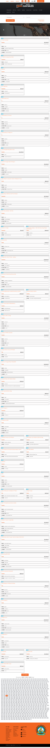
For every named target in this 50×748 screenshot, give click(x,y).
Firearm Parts (8, 730)
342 (2, 701)
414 (33, 705)
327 (13, 699)
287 (12, 697)
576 (41, 716)
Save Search (25, 674)
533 (34, 713)
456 (40, 708)
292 (24, 697)
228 (14, 692)
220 (42, 691)
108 (23, 684)
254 (28, 694)
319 (42, 698)
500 (4, 712)
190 (18, 690)
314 (30, 698)
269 (16, 695)
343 (4, 701)
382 (2, 704)
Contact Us (15, 736)
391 (24, 704)
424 (9, 706)
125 (13, 685)
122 (6, 685)
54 (7, 681)
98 (46, 683)
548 (23, 715)
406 (14, 705)
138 (42, 685)
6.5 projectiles (4, 86)
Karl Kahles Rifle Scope (6, 663)
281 (45, 695)
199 (39, 690)
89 (28, 683)
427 (16, 706)
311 (24, 698)
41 (29, 680)
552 (32, 715)
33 (13, 680)
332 (25, 699)
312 (26, 698)
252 (23, 694)
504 (14, 712)
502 (9, 712)
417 (40, 705)
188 (14, 690)
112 (31, 684)
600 (4, 719)
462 (6, 709)
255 (30, 694)
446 (16, 708)
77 (3, 683)
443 (9, 708)
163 (4, 688)
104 (13, 684)
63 (24, 681)
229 (16, 692)
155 (33, 687)
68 (34, 681)
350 (21, 701)
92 (34, 683)
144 (8, 687)
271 (21, 695)
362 (2, 702)
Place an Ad (40, 1)
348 (16, 701)
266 (9, 695)
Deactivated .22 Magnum (7, 132)
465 (14, 709)
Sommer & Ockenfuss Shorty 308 (9, 274)
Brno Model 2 (4, 600)
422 (4, 706)
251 (21, 694)
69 (36, 681)
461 (4, 709)
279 (40, 695)
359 (42, 701)
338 (40, 699)
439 (45, 706)
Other (40, 10)
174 (29, 688)
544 (13, 715)
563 (11, 716)
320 (44, 698)
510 (28, 712)
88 (26, 683)
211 (21, 691)
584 (14, 717)
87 (24, 683)
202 (46, 690)
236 (32, 692)
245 (6, 694)
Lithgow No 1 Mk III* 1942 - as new (9, 257)
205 (7, 691)
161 (47, 687)
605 (16, 719)
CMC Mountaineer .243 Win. (7, 210)
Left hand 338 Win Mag (7, 391)
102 (8, 684)
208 (14, 691)
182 (48, 688)
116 (40, 684)
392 (26, 704)
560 (4, 716)
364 (6, 702)
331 (23, 699)
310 (21, 698)
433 (31, 706)
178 (38, 688)
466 (16, 709)
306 (12, 698)
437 (40, 706)
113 (34, 684)
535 (38, 713)
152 (27, 687)
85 (20, 683)
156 (35, 687)
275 (30, 695)
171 (22, 688)
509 (26, 712)
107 (20, 684)
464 (11, 709)
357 (37, 701)
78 (5, 683)
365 (9, 702)
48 (43, 680)
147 (15, 687)
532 (32, 713)
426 (14, 706)
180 (43, 688)
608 (24, 719)
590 (28, 717)
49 (45, 680)
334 (30, 699)
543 (11, 715)
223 (2, 692)
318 (39, 698)
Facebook (24, 732)
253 (25, 694)
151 (24, 687)
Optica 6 (3, 461)
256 (32, 694)
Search (12, 1)
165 (8, 688)
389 (19, 704)
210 (19, 691)
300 (43, 697)
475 (38, 709)
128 (20, 685)
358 (39, 701)
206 (9, 691)
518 (46, 712)
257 (35, 694)
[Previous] (1, 679)
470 (26, 709)
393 (29, 704)
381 (47, 702)
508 (24, 712)
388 (17, 704)
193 (25, 690)
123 (8, 685)
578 (46, 716)
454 (36, 708)
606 (19, 719)
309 (19, 698)
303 (4, 698)
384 (7, 704)
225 (6, 692)
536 (41, 713)
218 (37, 691)
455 (38, 708)
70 (38, 681)
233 (25, 692)
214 (28, 691)
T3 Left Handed (5, 40)
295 (31, 697)
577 (44, 716)
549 (25, 715)
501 (7, 712)
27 (1, 680)
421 (2, 706)
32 (11, 680)
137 (40, 685)
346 (11, 701)
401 (2, 705)
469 (23, 709)
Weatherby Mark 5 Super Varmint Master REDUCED (13, 537)
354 (30, 701)
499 (2, 712)
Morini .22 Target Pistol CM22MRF (9, 361)
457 (43, 708)
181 (45, 688)
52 (3, 681)
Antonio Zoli (4, 240)
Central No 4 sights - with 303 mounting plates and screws (37, 228)
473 (33, 709)
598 (47, 717)
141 (1, 687)
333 (28, 699)
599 (2, 719)
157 (38, 687)
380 (45, 702)
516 (41, 712)
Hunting (35, 10)
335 (32, 699)
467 (19, 709)
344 (7, 701)
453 (33, 708)
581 (6, 717)
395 (34, 704)
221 (44, 691)
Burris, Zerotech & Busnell (7, 571)
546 (18, 715)
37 (21, 680)
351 (23, 701)
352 (26, 701)
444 (12, 708)
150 (22, 687)
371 (23, 702)
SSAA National (24, 730)
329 (18, 699)
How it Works (15, 728)
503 (11, 712)
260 (42, 694)
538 (45, 713)
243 (2, 694)
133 (31, 685)
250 (19, 694)
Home (7, 1)
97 (44, 683)
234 (28, 692)
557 (43, 715)
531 (29, 713)
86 (22, 683)
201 (44, 690)
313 (28, 698)
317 (37, 698)
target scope (29, 490)
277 (35, 695)
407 (17, 705)
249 (16, 694)
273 (26, 695)
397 (38, 704)
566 (18, 716)
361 (46, 701)
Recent (17, 1)
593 (35, 717)
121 (4, 685)
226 (9, 692)
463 (9, 709)
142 (4, 687)
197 (34, 690)
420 (48, 705)
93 (36, 683)
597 (45, 717)
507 (21, 712)
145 (11, 687)
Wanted (9, 12)
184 (4, 690)
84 (18, 683)
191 (21, 690)
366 (11, 702)
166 (10, 688)
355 (32, 701)
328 (16, 699)
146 (13, 687)
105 (15, 684)
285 (7, 697)
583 (11, 717)
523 (11, 713)
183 (2, 690)
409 (22, 705)
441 (4, 708)
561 (6, 716)
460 (2, 709)
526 (18, 713)
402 (4, 705)
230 (18, 692)
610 (29, 719)
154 (31, 687)
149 (20, 687)
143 (6, 687)
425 (11, 706)
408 (19, 705)
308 (17, 698)
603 (11, 719)
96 (42, 683)
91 (32, 683)
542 (9, 715)
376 (35, 702)
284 (4, 697)
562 (8, 716)
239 (40, 692)
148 (18, 687)
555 (39, 715)
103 (11, 684)
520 (4, 713)
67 (32, 681)
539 (2, 715)
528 (22, 713)
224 (4, 692)
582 (9, 717)
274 (28, 695)
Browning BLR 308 (6, 554)
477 (43, 709)
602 (9, 719)
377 (37, 702)
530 (27, 713)
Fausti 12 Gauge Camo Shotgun (8, 161)
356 (35, 701)
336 (35, 699)
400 (46, 704)
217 (35, 691)
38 (23, 680)
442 (7, 708)
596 (42, 717)
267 (11, 695)
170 (20, 688)
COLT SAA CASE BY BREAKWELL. (8, 303)
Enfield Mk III (4, 634)
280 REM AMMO (30, 449)
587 (21, 717)
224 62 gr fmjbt (5, 227)
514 (37, 712)
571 (29, 716)
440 (2, 708)
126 (15, 685)
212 (23, 691)
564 (13, 716)
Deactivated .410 (5, 98)
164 (6, 688)
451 (29, 708)
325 (9, 699)
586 (18, 717)
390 (22, 704)
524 (13, 713)
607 (21, 719)
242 (47, 692)
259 (39, 694)
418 (43, 705)
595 (40, 717)
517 (44, 712)
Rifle (2, 473)
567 (20, 716)
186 (9, 690)
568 (22, 716)
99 (1, 684)
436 (38, 706)
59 (16, 681)
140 (47, 685)
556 (41, 715)
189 (16, 690)
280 (43, 695)
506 (19, 712)
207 (12, 691)
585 (16, 717)
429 (21, 706)
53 (5, 681)
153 (29, 687)
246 (9, 694)
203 (2, 691)
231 (21, 692)
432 (28, 706)
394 (31, 704)
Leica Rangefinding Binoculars (8, 149)
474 (35, 709)
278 (38, 695)
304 (7, 698)
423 (6, 706)
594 (38, 717)
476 (40, 709)
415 (36, 705)
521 (6, 713)
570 (27, 716)
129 (22, 685)
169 (17, 688)
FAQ (14, 731)
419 (45, 705)
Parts (18, 10)
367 (13, 702)
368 (16, 702)
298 (38, 697)
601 (7, 719)
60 (18, 681)
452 (31, 708)
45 (37, 680)
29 (5, 680)
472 (31, 709)
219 (39, 691)
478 (45, 709)
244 (4, 694)
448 (21, 708)
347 (14, 701)
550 (28, 715)
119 (47, 684)
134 (33, 685)
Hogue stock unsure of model (8, 349)
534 (36, 713)
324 (6, 699)
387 (14, 704)
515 (39, 712)
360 (44, 701)
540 (4, 715)
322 (2, 699)
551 (30, 715)
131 (26, 685)
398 (41, 704)
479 (48, 709)
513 (35, 712)
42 (31, 680)
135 (35, 685)
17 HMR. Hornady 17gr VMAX (8, 57)
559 (2, 716)
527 (20, 713)
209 (17, 691)
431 (26, 706)
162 (2, 688)
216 (32, 691)
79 (7, 683)
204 (4, 691)
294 (29, 697)
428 (19, 706)
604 (14, 719)
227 (11, 692)
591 (31, 717)
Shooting (28, 10)
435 (35, 706)
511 (30, 712)
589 (26, 717)
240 (42, 692)
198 (37, 690)
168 (15, 688)
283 (2, 697)
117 (42, 684)
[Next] (31, 719)
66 (30, 681)
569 (25, 716)
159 (42, 687)
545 (16, 715)
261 (44, 694)
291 (21, 697)
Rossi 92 (3, 69)
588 (23, 717)
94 (38, 683)
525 (15, 713)
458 (45, 708)
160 (44, 687)
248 (14, 694)
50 (47, 680)
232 (23, 692)
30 (7, 680)
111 (29, 684)
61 (20, 681)
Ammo (23, 10)
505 (16, 712)
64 (26, 681)
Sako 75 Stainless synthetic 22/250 (9, 502)
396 (36, 704)
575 (39, 716)
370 (21, 702)
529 (25, 713)
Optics (14, 10)
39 (25, 680)
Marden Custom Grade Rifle (7, 520)
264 (4, 695)
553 (34, 715)
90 (30, 683)
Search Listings (10, 20)
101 (6, 684)
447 (19, 708)
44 (35, 680)
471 (28, 709)
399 (43, 704)
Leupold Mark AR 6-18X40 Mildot (9, 378)
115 (38, 684)
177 (36, 688)
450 (26, 708)
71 (40, 681)
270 (18, 695)
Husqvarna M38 (5, 420)
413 (31, 705)
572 (32, 716)
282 (47, 695)
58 (14, 681)
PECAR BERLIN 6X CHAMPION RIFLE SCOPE (11, 291)
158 (40, 687)
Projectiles (4, 651)
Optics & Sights (9, 729)
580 (4, 717)
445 (14, 708)
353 (28, 701)
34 (15, 680)
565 (15, 716)
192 (23, 690)
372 (25, 702)
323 (4, 699)
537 (43, 713)
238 (37, 692)
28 (3, 680)
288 (14, 697)
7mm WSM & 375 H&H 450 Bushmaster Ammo (11, 449)
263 (2, 695)
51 (1, 681)
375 (33, 702)
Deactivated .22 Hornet (6, 115)
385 (9, 704)
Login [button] (33, 1)
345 (9, 701)
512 (33, 712)
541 (6, 715)
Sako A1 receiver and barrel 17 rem (9, 490)
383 (4, 704)
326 (11, 699)
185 (6, 690)
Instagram (23, 734)
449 (24, 708)
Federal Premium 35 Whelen (8, 437)
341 (47, 699)
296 (33, 697)
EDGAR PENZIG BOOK (31, 291)
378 (40, 702)
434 (33, 706)
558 (46, 715)
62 (22, 681)
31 (9, 680)
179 (41, 688)
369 (18, 702)
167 (13, 688)
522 (8, 713)
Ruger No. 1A (4, 617)
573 (34, 716)
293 (26, 697)
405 (12, 705)
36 (19, 680)
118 (44, 684)
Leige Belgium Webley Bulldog (8, 583)
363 (4, 702)
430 (23, 706)
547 (20, 715)
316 (35, 698)
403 (7, 705)
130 (24, 685)
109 (25, 684)
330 (21, 699)
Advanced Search (41, 19)
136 (38, 685)
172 (24, 688)
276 (33, 695)
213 (26, 691)
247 (11, 694)
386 (12, 704)
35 (17, 680)
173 (27, 688)
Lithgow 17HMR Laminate (7, 332)
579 (2, 717)
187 (11, 690)
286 (9, 697)
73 (44, 681)
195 (30, 690)
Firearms (9, 10)
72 (42, 681)
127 (17, 685)
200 (42, 690)
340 (44, 699)
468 (21, 709)
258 (37, 694)
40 (27, 680)
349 (19, 701)
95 (40, 683)
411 (27, 705)
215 (30, 691)
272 (23, 695)
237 (35, 692)
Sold (13, 12)
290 (19, 697)
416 (38, 705)
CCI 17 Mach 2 (4, 408)
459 (48, 708)
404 (9, 705)
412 (29, 705)
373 (28, 702)
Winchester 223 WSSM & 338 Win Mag (35, 437)
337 (37, 699)
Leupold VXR (29, 651)
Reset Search (41, 20)
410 (24, 705)
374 (30, 702)
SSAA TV (24, 736)
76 (1, 683)
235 (30, 692)
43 (33, 680)
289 (17, 697)
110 (27, 684)
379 (42, 702)
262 (46, 694)
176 (33, 688)
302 (2, 698)
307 (14, 698)
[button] (4, 29)
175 (31, 688)
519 (2, 713)
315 (33, 698)
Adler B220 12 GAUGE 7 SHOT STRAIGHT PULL (12, 178)
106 (18, 684)
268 (14, 695)
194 (27, 690)
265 (6, 695)
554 (37, 715)
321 (46, 698)
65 (28, 681)
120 (2, 685)
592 (33, 717)
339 (42, 699)
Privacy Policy (17, 745)
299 (41, 697)
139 (45, 685)
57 (12, 681)
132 (29, 685)
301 (46, 697)
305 (9, 698)
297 (36, 697)
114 (36, 684)
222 (46, 691)
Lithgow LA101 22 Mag (6, 315)
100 (4, 684)
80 (10, 683)
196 (32, 690)
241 (44, 692)
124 (11, 685)
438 (43, 706)
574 (36, 716)
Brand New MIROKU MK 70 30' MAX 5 (10, 193)
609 (26, 719)
